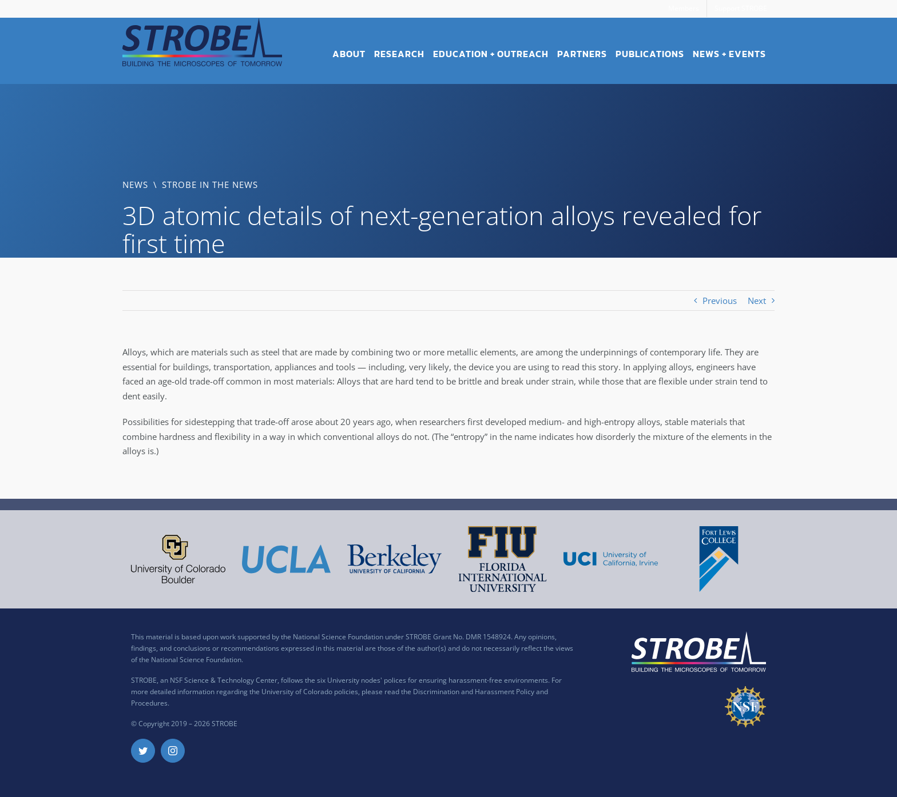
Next (757, 300)
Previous (719, 300)
